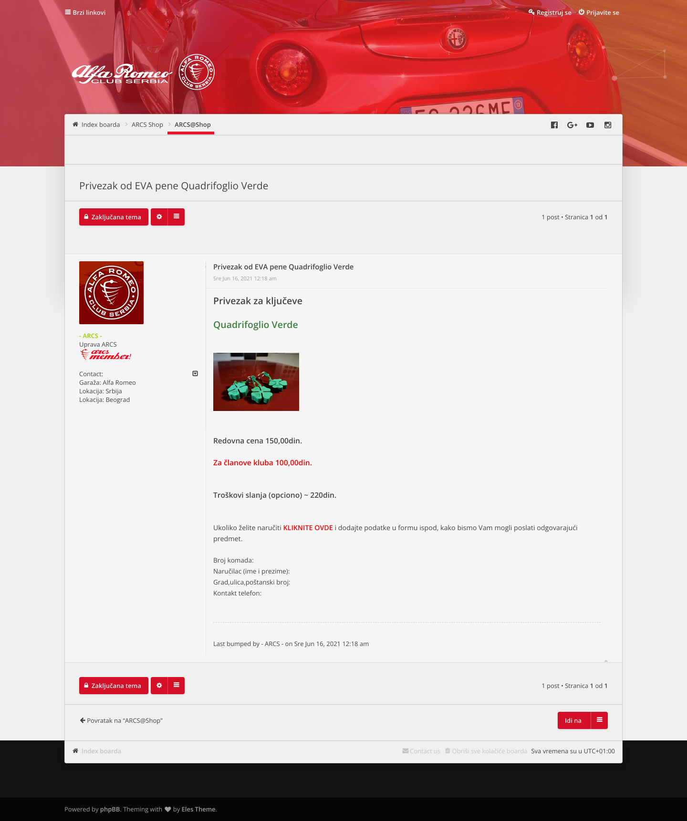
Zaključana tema (116, 217)
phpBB (110, 809)
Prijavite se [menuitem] (602, 12)
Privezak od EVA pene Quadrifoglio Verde (174, 186)
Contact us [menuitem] (425, 751)
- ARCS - (90, 335)
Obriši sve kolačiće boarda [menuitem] (490, 751)
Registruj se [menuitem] (554, 12)
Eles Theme (199, 809)
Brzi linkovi (89, 12)
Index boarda (101, 751)
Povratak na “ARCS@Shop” (124, 720)
